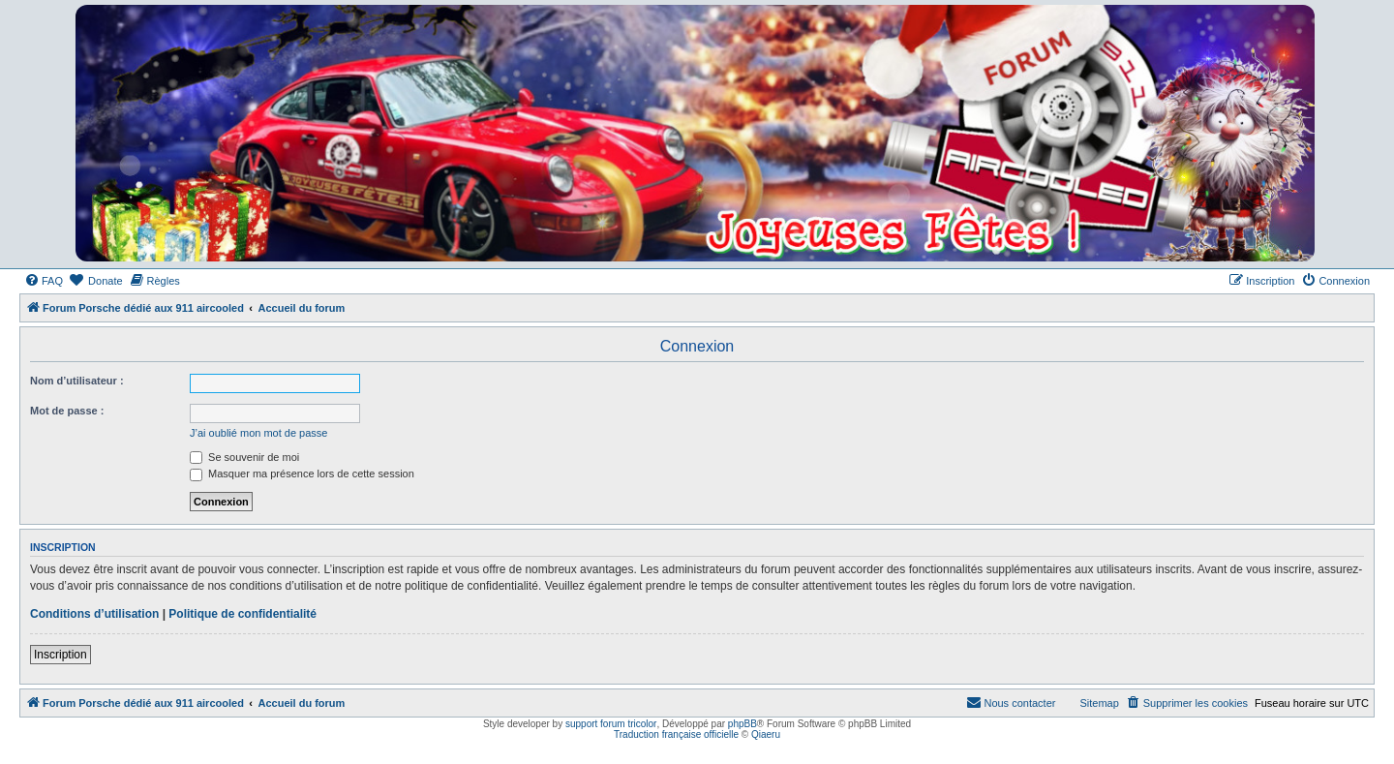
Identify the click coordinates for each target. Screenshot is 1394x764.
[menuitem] (43, 280)
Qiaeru (765, 734)
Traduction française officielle (676, 734)
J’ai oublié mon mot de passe (258, 433)
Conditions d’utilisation (94, 614)
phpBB (742, 723)
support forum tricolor (610, 723)
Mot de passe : (67, 410)
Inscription (60, 654)
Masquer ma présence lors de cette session (302, 473)
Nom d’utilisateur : (77, 380)
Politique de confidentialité (242, 614)
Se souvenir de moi (244, 457)
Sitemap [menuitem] (1098, 703)
